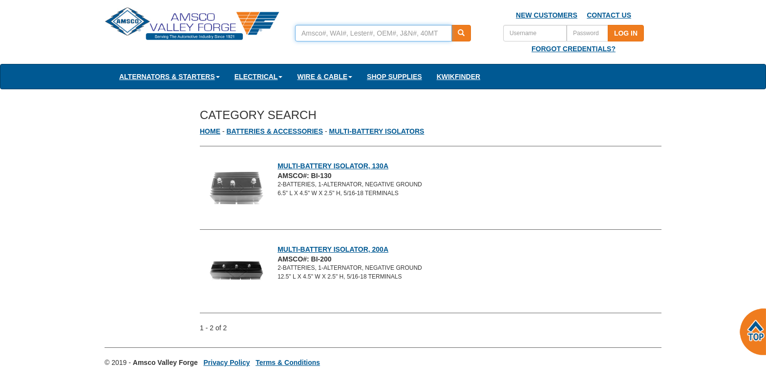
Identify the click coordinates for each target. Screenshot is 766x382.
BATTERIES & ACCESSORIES (274, 131)
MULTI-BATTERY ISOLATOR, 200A (332, 249)
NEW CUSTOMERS (546, 15)
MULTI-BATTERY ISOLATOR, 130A (332, 166)
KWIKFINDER (458, 76)
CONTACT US (609, 15)
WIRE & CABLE (324, 76)
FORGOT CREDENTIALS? (574, 49)
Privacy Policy (227, 362)
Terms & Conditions (287, 362)
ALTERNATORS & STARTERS (169, 76)
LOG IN (626, 33)
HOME (210, 131)
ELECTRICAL (258, 76)
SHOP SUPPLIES (394, 76)
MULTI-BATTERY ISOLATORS (377, 131)
